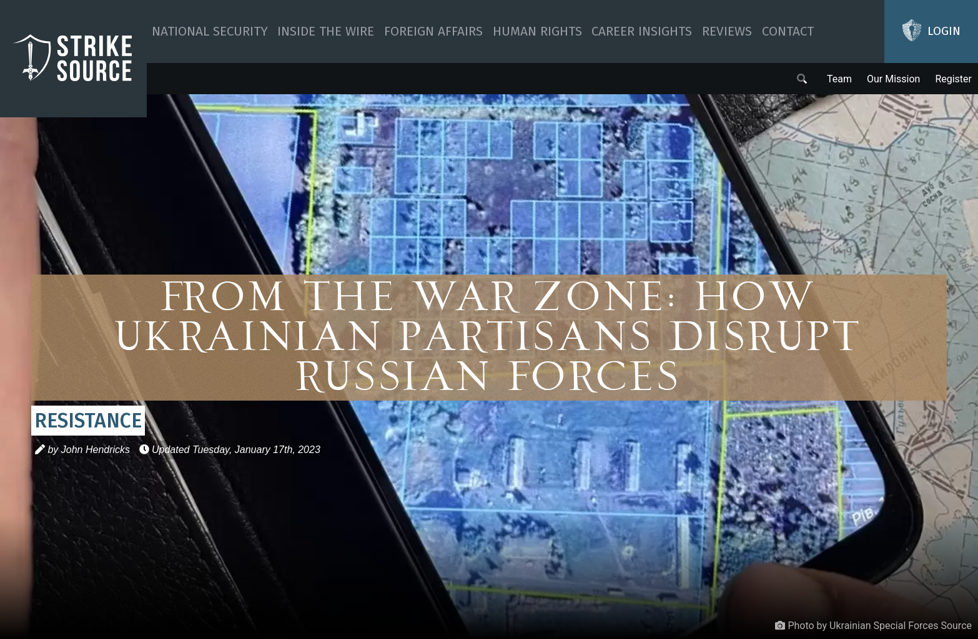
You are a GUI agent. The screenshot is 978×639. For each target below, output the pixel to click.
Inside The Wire (325, 31)
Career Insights (641, 31)
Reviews (727, 31)
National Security (210, 31)
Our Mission (893, 79)
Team (839, 79)
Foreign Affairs (433, 31)
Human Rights (537, 31)
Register (953, 79)
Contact (788, 31)
